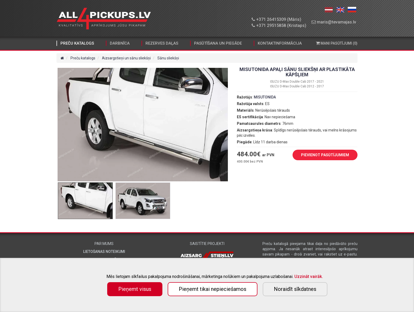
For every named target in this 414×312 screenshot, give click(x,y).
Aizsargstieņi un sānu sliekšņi (126, 58)
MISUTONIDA (265, 97)
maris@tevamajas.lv (334, 22)
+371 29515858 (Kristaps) (279, 25)
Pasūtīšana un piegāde (218, 43)
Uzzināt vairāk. (308, 276)
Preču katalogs (77, 43)
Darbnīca (120, 43)
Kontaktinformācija (280, 43)
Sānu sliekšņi (168, 58)
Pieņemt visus (134, 289)
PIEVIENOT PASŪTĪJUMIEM (321, 155)
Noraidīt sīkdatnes (295, 289)
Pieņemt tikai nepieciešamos (212, 289)
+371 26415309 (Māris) (276, 19)
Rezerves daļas (161, 43)
